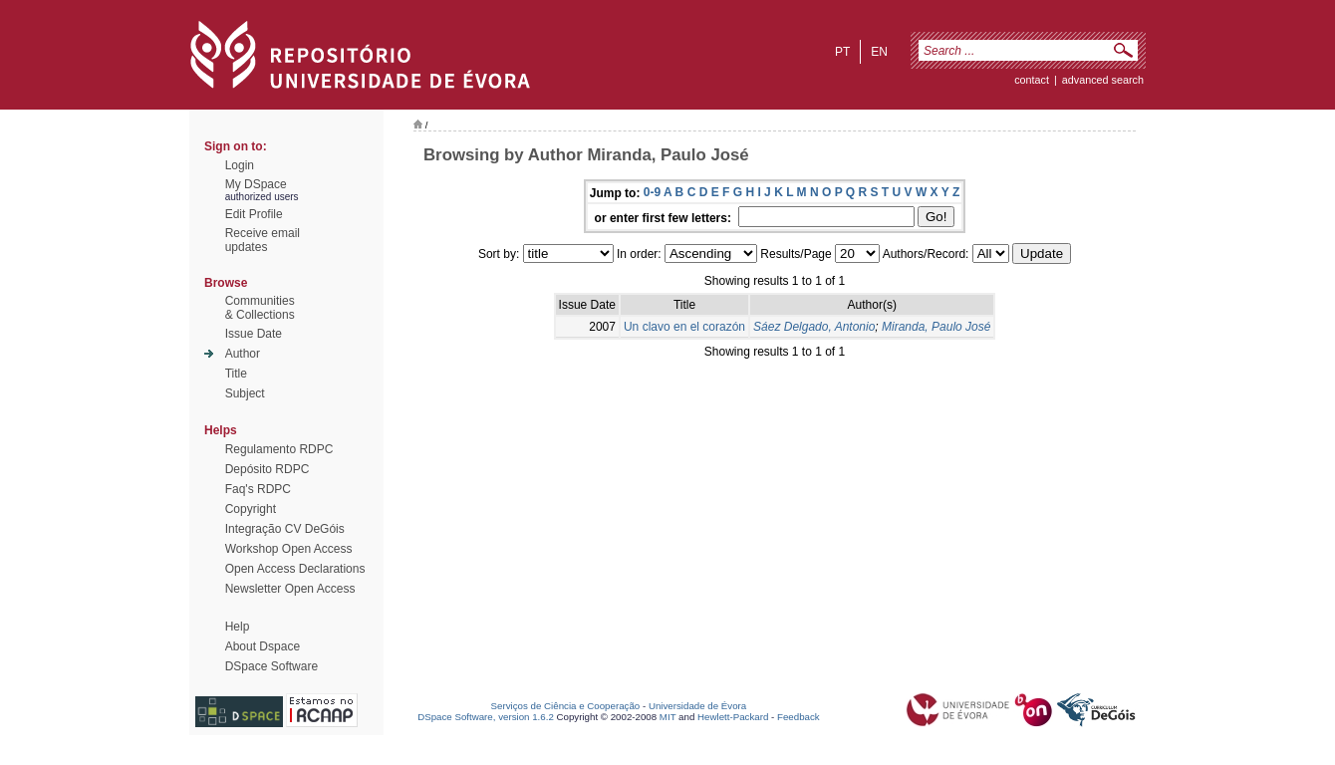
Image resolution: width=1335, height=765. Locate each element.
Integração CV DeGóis (285, 529)
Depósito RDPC (267, 469)
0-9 (652, 192)
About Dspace (262, 646)
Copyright (250, 509)
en (879, 52)
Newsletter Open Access (290, 589)
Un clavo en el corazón (684, 327)
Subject (245, 393)
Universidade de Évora (697, 705)
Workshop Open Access (289, 549)
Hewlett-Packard (732, 716)
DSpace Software (271, 666)
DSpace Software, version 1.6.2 (485, 716)
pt (842, 52)
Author (242, 354)
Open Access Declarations (295, 569)
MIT (668, 716)
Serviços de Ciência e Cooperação (566, 705)
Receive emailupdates (262, 240)
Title (236, 374)
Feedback (798, 716)
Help (237, 627)
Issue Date (253, 334)
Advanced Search (1103, 80)
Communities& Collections (260, 308)
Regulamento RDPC (279, 449)
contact (1031, 80)
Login (239, 165)
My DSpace (256, 184)
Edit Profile (254, 214)
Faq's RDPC (258, 489)
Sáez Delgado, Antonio (814, 327)
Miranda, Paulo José (936, 327)
